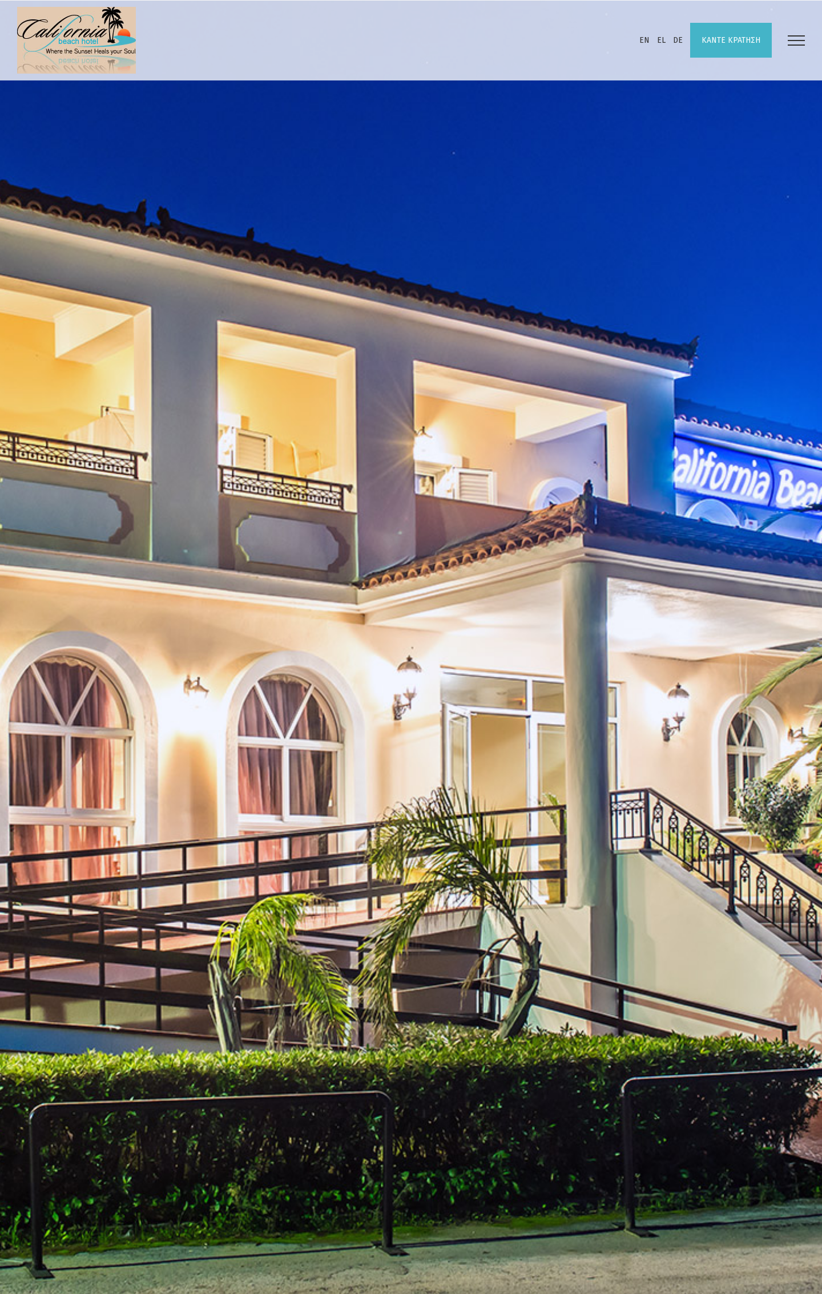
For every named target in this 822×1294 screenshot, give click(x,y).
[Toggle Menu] (796, 40)
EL (661, 40)
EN (644, 40)
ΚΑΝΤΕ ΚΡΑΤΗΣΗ (731, 40)
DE (678, 40)
